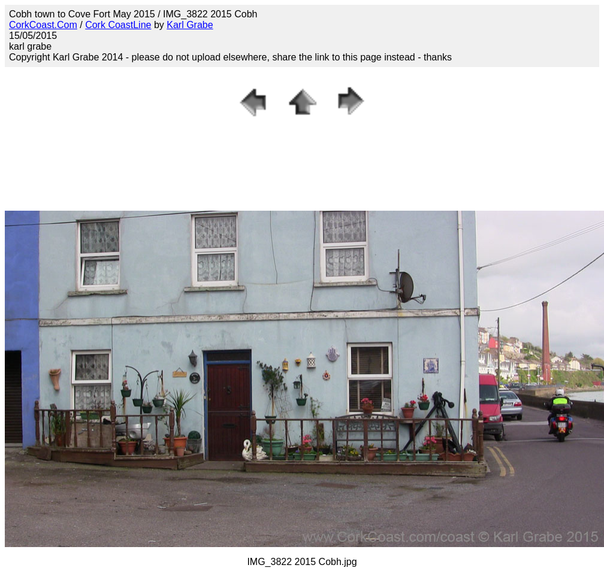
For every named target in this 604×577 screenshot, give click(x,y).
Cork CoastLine (118, 25)
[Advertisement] (302, 154)
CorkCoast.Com (43, 25)
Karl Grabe (190, 25)
